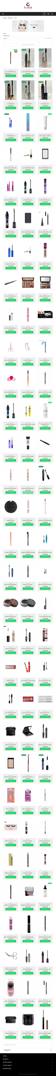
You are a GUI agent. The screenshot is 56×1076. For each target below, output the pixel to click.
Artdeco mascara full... (28, 648)
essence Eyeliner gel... (11, 616)
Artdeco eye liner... (28, 584)
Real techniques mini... (11, 1001)
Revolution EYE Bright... (11, 488)
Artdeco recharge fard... (10, 777)
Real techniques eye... (28, 809)
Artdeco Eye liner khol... (45, 1001)
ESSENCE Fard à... (11, 520)
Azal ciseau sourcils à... (11, 360)
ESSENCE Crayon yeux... (11, 552)
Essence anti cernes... (45, 264)
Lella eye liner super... (28, 937)
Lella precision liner (45, 616)
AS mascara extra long (45, 71)
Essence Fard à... (11, 680)
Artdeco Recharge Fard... (45, 168)
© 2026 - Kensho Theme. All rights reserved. (28, 1074)
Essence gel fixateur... (28, 328)
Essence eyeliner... (28, 841)
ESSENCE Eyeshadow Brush (45, 520)
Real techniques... (10, 809)
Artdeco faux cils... (45, 712)
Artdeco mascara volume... (45, 584)
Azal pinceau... (45, 809)
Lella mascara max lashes (45, 552)
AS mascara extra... (28, 103)
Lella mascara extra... (11, 712)
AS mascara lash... (45, 103)
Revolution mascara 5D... (45, 648)
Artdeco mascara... (28, 969)
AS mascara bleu (11, 135)
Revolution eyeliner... (28, 392)
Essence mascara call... (45, 200)
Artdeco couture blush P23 (28, 905)
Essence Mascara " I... (11, 456)
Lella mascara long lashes (28, 424)
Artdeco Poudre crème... (45, 1033)
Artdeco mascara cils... (11, 328)
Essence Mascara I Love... (10, 200)
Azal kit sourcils (28, 360)
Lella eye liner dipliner (28, 168)
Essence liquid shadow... (28, 456)
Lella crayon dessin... (10, 71)
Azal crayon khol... (45, 360)
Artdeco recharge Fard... (28, 232)
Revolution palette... (28, 296)
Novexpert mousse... (45, 905)
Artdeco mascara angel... (10, 584)
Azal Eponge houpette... (11, 392)
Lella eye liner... (28, 264)
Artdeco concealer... (10, 648)
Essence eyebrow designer (28, 552)
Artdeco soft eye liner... (45, 392)
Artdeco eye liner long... (10, 168)
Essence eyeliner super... (45, 937)
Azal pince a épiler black (45, 456)
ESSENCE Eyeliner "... (11, 264)
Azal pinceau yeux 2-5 (28, 777)
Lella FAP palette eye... (28, 712)
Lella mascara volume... (45, 680)
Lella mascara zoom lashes (28, 680)
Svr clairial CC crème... (45, 135)
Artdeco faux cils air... (11, 841)
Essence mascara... (28, 200)
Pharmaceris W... (45, 424)
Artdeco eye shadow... (28, 1033)
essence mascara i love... (28, 135)
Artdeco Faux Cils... (45, 328)
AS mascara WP (11, 103)
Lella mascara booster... (45, 488)
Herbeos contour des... (11, 873)
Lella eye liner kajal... (11, 296)
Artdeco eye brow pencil (10, 905)
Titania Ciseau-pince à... (11, 969)
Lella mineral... (45, 873)
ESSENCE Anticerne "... (28, 520)
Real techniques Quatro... (10, 937)
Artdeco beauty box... (10, 744)
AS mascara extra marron (28, 71)
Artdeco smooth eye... (45, 841)
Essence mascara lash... (45, 969)
